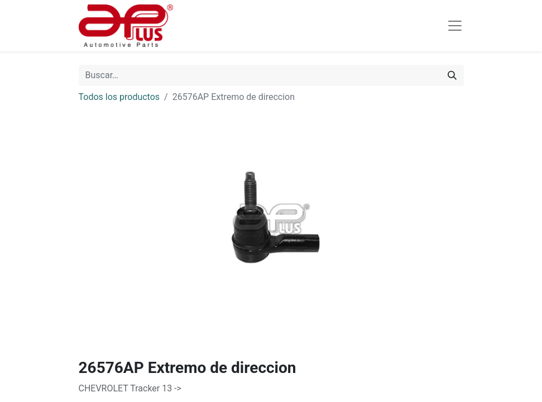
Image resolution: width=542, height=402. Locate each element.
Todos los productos (119, 97)
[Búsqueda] (452, 75)
